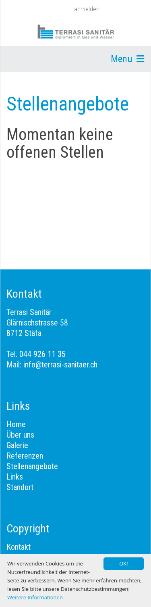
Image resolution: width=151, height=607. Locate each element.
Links (14, 477)
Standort (19, 487)
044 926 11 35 (42, 354)
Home (16, 424)
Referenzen (24, 456)
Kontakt (18, 547)
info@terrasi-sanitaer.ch (60, 364)
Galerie (17, 445)
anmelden (86, 9)
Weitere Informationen (35, 597)
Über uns (20, 435)
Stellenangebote (32, 466)
